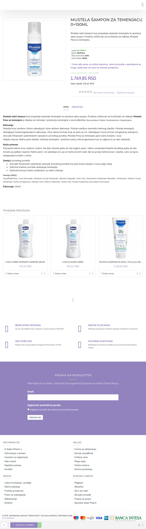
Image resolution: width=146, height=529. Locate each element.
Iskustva (77, 107)
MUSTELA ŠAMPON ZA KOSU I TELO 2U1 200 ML (120, 262)
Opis (66, 107)
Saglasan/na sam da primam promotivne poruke (54, 409)
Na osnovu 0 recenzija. (104, 92)
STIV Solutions (8, 518)
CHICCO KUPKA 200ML (73, 262)
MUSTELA (81, 53)
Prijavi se (35, 417)
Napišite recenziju (126, 92)
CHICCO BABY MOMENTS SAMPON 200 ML (25, 262)
